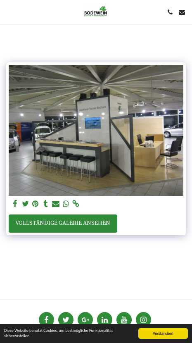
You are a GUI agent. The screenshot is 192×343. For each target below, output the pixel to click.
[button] (9, 12)
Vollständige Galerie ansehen (62, 223)
